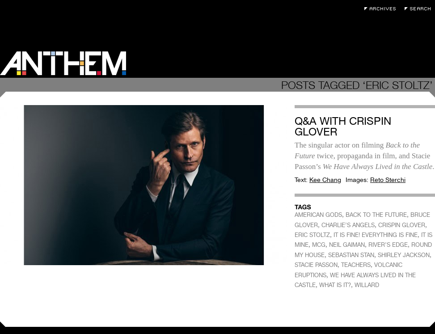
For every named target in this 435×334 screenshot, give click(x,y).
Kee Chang (325, 179)
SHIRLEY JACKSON (404, 255)
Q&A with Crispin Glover (343, 126)
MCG (318, 244)
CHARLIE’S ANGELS (348, 225)
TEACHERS (356, 265)
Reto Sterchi (387, 179)
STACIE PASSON (316, 265)
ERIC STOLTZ (312, 235)
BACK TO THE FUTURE (376, 214)
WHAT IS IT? (335, 285)
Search (420, 8)
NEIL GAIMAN (347, 244)
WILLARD (367, 285)
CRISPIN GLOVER (401, 225)
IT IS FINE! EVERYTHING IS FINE (376, 235)
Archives (382, 8)
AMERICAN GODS (318, 214)
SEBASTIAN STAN (351, 255)
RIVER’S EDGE (388, 244)
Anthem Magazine (63, 63)
